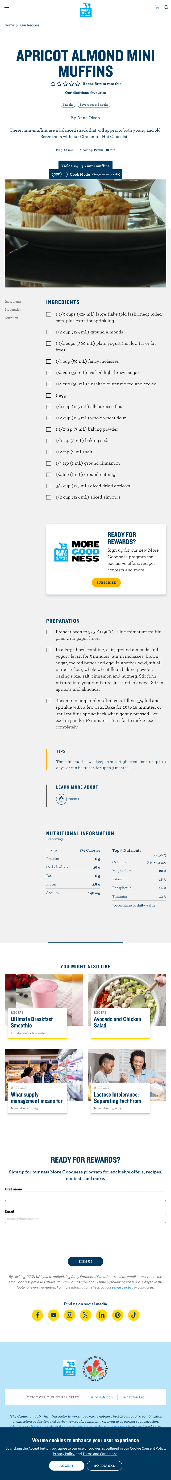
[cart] (157, 7)
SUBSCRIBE (106, 582)
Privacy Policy (63, 1453)
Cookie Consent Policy (147, 1448)
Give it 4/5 (71, 83)
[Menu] (6, 7)
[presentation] (85, 1240)
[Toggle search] (166, 7)
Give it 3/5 (65, 83)
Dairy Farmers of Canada (85, 9)
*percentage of (133, 905)
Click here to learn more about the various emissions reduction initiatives (68, 1427)
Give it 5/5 (78, 83)
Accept (66, 1466)
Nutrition (11, 318)
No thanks (104, 1466)
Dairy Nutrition (101, 1397)
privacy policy (122, 1287)
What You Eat (133, 1397)
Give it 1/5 (53, 83)
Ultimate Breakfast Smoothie (32, 1022)
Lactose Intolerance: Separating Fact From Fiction (117, 1101)
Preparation (13, 309)
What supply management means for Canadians (37, 1101)
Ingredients (13, 301)
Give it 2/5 (59, 83)
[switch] (85, 174)
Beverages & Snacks (94, 104)
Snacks (68, 104)
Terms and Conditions (100, 1453)
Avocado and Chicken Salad (117, 1022)
